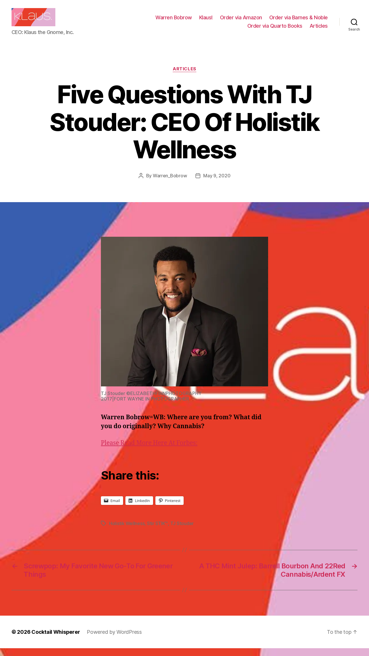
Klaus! (206, 21)
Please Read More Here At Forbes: (149, 450)
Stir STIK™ (157, 531)
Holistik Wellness (126, 531)
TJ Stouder (182, 531)
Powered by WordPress (114, 640)
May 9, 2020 (216, 183)
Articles (319, 30)
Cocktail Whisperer (55, 640)
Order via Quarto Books (274, 30)
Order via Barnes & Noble (298, 21)
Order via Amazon (241, 21)
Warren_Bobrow (170, 183)
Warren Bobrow (173, 21)
